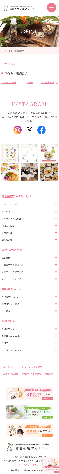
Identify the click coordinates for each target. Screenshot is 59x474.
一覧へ (29, 82)
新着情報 (49, 373)
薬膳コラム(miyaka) (11, 335)
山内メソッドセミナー (12, 303)
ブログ (4, 342)
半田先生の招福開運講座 (48, 82)
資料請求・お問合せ (31, 373)
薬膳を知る (8, 321)
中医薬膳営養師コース (12, 264)
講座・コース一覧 (11, 249)
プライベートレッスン (12, 278)
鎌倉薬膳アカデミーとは (16, 196)
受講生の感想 (8, 225)
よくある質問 (35, 366)
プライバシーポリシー (30, 464)
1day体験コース (11, 288)
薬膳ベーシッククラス (12, 271)
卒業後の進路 (8, 232)
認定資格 (5, 257)
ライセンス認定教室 (11, 218)
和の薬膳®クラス (9, 296)
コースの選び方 (9, 204)
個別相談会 (6, 239)
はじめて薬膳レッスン (10, 82)
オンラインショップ (11, 350)
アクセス (21, 366)
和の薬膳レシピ (9, 328)
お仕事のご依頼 (10, 373)
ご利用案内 (8, 366)
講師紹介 (5, 211)
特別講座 (5, 310)
